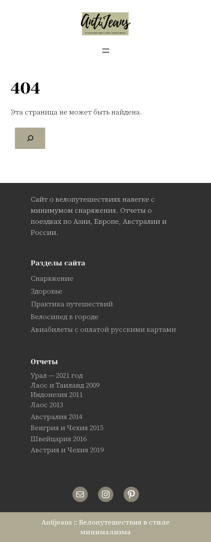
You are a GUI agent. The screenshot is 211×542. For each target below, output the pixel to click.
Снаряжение (52, 278)
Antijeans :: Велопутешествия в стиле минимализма (105, 526)
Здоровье (46, 291)
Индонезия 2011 (57, 394)
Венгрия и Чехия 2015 (67, 427)
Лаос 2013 (47, 404)
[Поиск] (30, 138)
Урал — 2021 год (57, 375)
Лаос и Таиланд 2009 (65, 385)
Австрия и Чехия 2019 (67, 449)
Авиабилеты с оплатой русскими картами (103, 329)
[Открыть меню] (106, 51)
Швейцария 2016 (59, 438)
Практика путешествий (72, 303)
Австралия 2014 (56, 416)
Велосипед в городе (64, 316)
